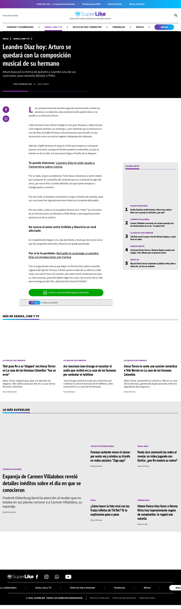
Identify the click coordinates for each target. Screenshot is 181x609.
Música (140, 26)
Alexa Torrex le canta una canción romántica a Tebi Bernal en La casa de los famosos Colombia (150, 370)
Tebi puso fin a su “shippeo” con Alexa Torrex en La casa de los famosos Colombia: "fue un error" (29, 370)
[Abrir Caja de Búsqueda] (175, 16)
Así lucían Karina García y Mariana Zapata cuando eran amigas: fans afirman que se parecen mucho (152, 251)
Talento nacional (139, 206)
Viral (93, 500)
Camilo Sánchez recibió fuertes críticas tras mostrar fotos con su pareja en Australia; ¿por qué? (151, 211)
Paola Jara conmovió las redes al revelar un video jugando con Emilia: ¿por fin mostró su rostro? (157, 456)
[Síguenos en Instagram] (46, 577)
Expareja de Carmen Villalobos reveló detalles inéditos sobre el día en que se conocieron (42, 483)
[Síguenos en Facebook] (37, 577)
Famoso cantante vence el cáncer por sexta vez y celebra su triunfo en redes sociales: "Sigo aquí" (110, 456)
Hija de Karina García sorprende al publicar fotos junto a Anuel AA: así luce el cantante (153, 265)
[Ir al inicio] (90, 16)
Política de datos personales (124, 597)
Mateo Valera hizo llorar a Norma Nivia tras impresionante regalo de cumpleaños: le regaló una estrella (157, 512)
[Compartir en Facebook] (6, 109)
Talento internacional (102, 446)
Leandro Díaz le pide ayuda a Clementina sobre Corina (62, 165)
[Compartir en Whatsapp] (6, 118)
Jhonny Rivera (115, 4)
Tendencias (118, 26)
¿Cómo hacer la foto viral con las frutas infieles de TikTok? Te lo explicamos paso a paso (110, 510)
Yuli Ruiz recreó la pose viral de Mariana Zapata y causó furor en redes (153, 238)
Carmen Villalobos (139, 219)
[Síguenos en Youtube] (68, 577)
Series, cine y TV (53, 26)
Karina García (137, 246)
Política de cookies (147, 597)
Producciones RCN (91, 4)
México (164, 27)
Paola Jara (142, 446)
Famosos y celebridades (20, 26)
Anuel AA (134, 259)
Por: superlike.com (22, 84)
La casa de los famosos (63, 4)
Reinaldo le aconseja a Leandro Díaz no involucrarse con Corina (64, 255)
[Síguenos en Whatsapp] (57, 577)
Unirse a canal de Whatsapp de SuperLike (66, 293)
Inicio (5, 39)
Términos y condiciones (100, 597)
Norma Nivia (143, 500)
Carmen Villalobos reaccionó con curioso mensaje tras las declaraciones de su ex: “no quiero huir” (152, 224)
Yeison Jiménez (136, 4)
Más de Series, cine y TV (21, 316)
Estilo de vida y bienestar (87, 26)
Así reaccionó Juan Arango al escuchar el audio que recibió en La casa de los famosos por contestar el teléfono (89, 370)
